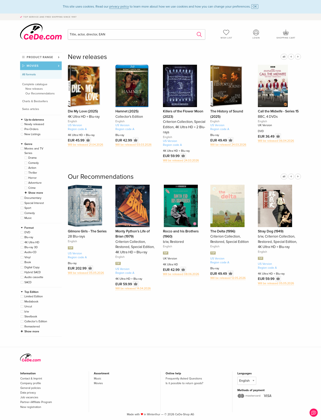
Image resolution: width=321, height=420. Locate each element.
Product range (40, 57)
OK (255, 7)
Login (256, 34)
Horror (32, 178)
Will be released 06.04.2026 (276, 141)
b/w (26, 311)
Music (28, 218)
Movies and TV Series (33, 151)
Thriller (32, 172)
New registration (30, 407)
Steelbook (30, 316)
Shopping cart (286, 34)
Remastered (32, 326)
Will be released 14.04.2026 (133, 288)
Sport (27, 208)
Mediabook (31, 301)
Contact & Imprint (31, 378)
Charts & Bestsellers (35, 101)
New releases (34, 89)
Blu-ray (28, 237)
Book (27, 262)
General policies (30, 388)
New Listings (32, 134)
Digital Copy (32, 267)
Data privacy (28, 392)
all (284, 56)
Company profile (30, 383)
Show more (35, 193)
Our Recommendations (40, 93)
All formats (29, 74)
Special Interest (34, 203)
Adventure (35, 183)
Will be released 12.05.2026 (228, 278)
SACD (28, 282)
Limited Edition (33, 296)
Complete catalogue (34, 84)
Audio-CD (30, 252)
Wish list (226, 34)
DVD (27, 232)
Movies (33, 66)
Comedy (33, 163)
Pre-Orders (31, 129)
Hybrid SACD (32, 272)
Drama (32, 158)
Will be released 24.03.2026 (181, 160)
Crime (32, 188)
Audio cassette (33, 277)
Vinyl (27, 257)
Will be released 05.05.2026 (86, 273)
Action (32, 168)
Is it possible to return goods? (184, 383)
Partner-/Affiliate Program (36, 402)
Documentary (32, 198)
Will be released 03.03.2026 (133, 144)
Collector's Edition (35, 321)
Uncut (28, 306)
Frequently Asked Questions (184, 378)
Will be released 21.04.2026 (85, 144)
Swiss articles (30, 109)
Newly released (34, 124)
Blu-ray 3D (31, 247)
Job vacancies (29, 397)
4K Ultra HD (31, 242)
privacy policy (119, 7)
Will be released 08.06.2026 (181, 274)
